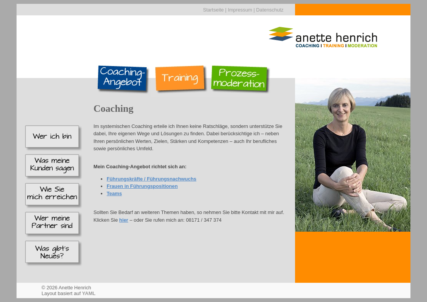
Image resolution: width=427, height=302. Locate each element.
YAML (88, 293)
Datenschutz (270, 10)
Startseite (213, 10)
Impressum (240, 10)
